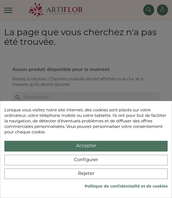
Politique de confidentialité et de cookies (126, 187)
